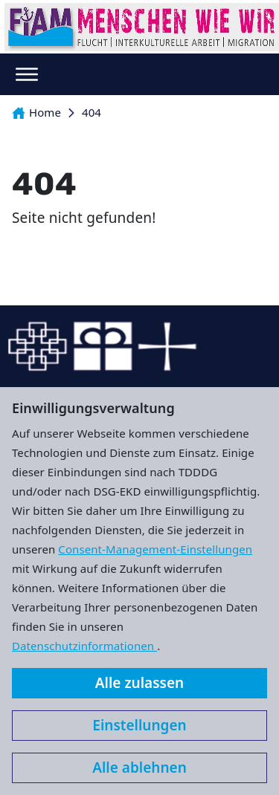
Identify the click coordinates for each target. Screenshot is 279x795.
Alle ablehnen (139, 767)
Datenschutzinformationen (84, 645)
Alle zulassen (139, 682)
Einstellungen (139, 725)
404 (91, 112)
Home (36, 112)
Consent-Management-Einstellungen (155, 549)
